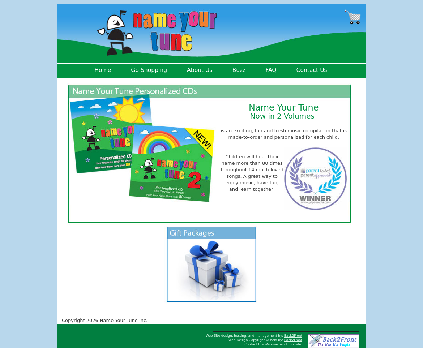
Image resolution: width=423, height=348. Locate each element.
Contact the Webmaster (263, 344)
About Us (200, 70)
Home (102, 70)
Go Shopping (149, 70)
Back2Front (293, 336)
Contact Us (311, 70)
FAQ (270, 70)
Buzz (239, 70)
